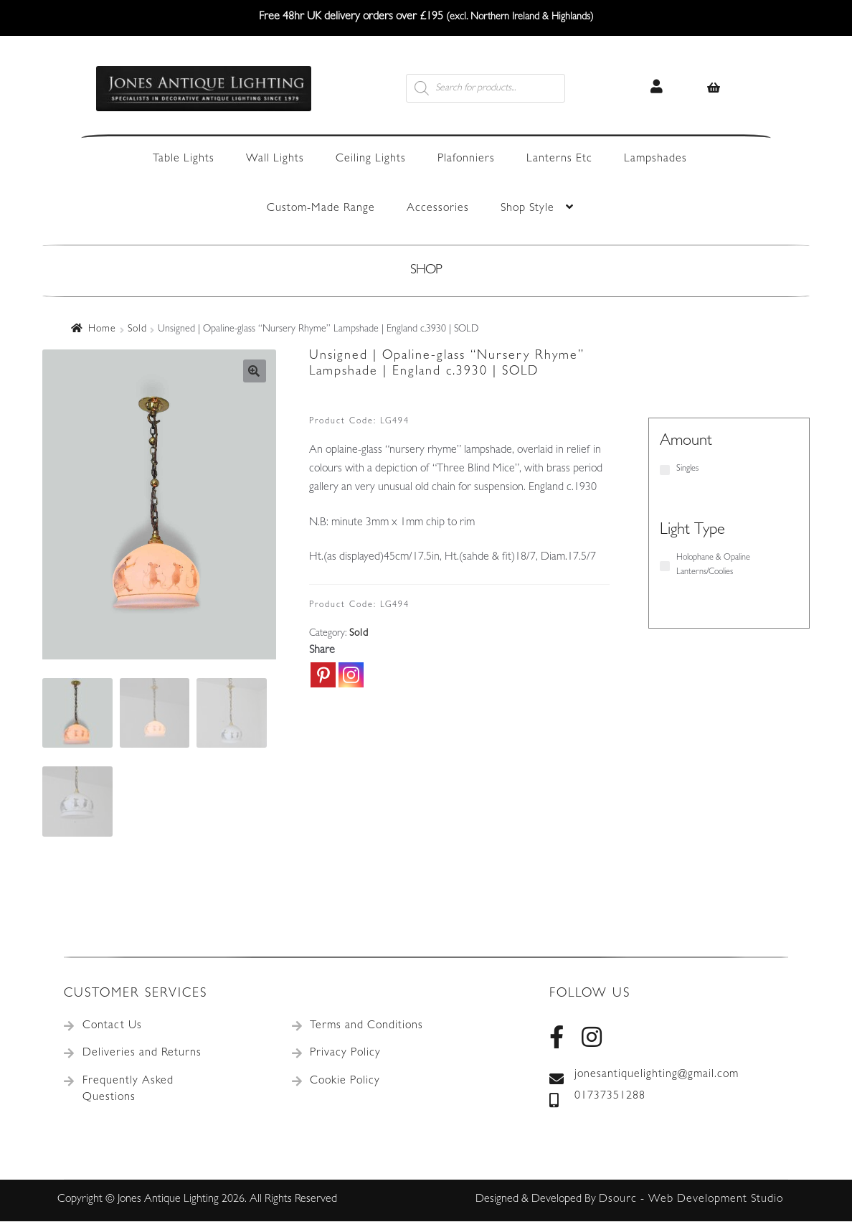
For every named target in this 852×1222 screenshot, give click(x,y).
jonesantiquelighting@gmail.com (644, 1076)
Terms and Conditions (366, 1027)
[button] (254, 370)
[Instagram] (351, 674)
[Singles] (665, 470)
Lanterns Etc (559, 159)
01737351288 (597, 1098)
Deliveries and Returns (142, 1054)
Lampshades (655, 159)
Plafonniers (466, 159)
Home (102, 329)
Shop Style (527, 209)
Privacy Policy (345, 1054)
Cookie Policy (345, 1082)
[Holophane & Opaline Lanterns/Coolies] (665, 566)
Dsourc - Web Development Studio (691, 1200)
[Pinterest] (323, 674)
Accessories (438, 209)
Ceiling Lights (371, 159)
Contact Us (112, 1027)
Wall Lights (275, 159)
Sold (137, 329)
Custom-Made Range (321, 209)
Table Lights (183, 159)
